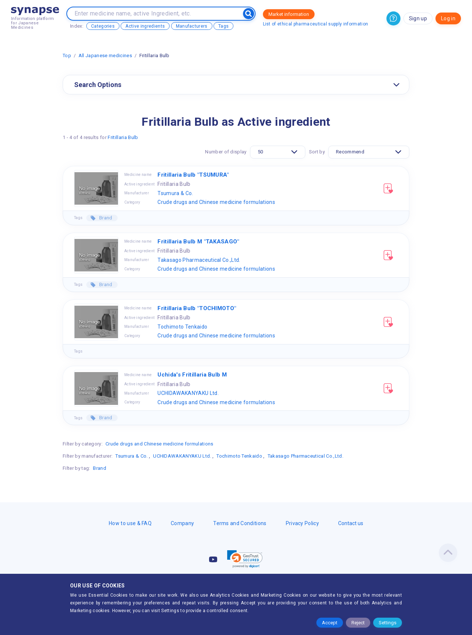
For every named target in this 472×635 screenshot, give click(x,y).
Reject (358, 622)
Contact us (350, 523)
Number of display (225, 152)
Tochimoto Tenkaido (182, 327)
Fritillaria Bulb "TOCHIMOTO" (196, 308)
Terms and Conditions (239, 523)
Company (182, 523)
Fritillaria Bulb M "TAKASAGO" (198, 241)
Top (67, 55)
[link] (244, 559)
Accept (329, 622)
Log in (448, 18)
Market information (288, 14)
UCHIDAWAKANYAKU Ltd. (187, 393)
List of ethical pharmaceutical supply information (315, 24)
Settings (387, 622)
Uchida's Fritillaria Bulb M (192, 374)
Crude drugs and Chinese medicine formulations (216, 202)
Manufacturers (192, 26)
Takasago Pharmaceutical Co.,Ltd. (198, 260)
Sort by (317, 152)
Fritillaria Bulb (123, 137)
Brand (105, 218)
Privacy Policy (302, 523)
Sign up (418, 18)
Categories (103, 26)
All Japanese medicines (105, 55)
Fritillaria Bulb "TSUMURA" (193, 174)
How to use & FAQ (130, 523)
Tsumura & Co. (175, 193)
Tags (223, 26)
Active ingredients (145, 26)
